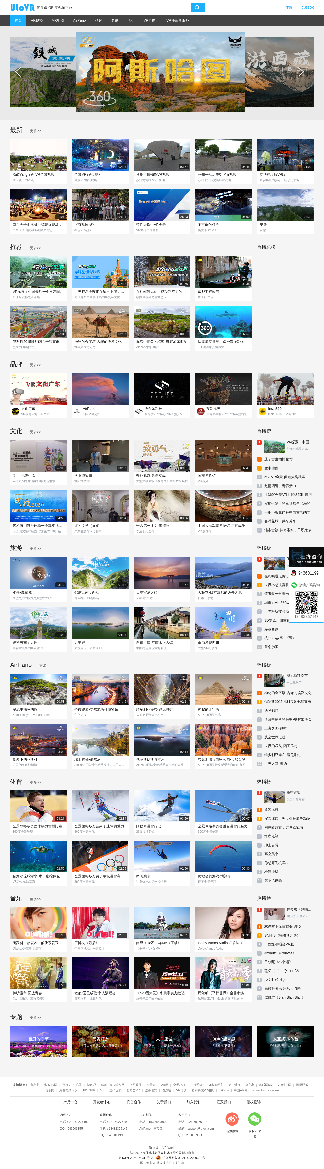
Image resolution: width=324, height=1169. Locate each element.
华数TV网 (50, 1085)
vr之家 (250, 1085)
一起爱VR (197, 1085)
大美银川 (81, 643)
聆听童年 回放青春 (27, 993)
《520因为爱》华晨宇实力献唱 (160, 993)
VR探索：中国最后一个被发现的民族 (38, 292)
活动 (130, 20)
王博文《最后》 (86, 943)
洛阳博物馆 (83, 476)
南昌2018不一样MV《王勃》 (158, 943)
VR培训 (181, 1090)
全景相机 (179, 1085)
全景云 (151, 1085)
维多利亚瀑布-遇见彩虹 (154, 709)
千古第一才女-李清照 (152, 526)
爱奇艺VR (133, 1090)
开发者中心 (102, 1102)
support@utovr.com (201, 1128)
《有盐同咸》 (85, 225)
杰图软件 (136, 1085)
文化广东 (28, 409)
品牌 (98, 20)
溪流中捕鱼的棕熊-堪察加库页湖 (161, 342)
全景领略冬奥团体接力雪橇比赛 (37, 826)
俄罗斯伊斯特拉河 (150, 759)
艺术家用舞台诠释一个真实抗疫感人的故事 (38, 526)
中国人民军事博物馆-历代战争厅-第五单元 (224, 526)
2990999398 (194, 1135)
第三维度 (234, 1085)
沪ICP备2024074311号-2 (136, 1158)
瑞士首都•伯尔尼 (87, 759)
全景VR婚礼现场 (87, 174)
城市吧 (91, 1085)
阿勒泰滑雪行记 (148, 826)
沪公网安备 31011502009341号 (180, 1158)
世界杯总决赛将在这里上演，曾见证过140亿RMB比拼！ (100, 292)
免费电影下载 (68, 1090)
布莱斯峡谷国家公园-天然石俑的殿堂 (224, 759)
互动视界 (213, 409)
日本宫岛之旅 (146, 592)
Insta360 (275, 409)
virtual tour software (265, 1090)
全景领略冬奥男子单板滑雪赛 (97, 876)
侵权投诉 (254, 1102)
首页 (18, 20)
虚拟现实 (115, 1090)
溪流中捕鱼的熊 (25, 709)
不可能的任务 (208, 225)
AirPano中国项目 (151, 1128)
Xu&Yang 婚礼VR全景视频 (33, 174)
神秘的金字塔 (208, 709)
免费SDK (307, 7)
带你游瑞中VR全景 (151, 225)
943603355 (75, 1128)
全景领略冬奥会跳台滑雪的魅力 (223, 826)
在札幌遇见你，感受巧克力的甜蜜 (162, 292)
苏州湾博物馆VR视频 (152, 174)
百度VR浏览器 (72, 1085)
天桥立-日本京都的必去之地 (220, 592)
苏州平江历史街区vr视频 (217, 174)
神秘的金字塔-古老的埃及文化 (98, 342)
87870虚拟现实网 (112, 1085)
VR (102, 1090)
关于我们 (164, 1102)
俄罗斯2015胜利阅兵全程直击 (36, 342)
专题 (114, 20)
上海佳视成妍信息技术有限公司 (160, 1153)
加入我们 (194, 1102)
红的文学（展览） (88, 526)
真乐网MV (266, 1085)
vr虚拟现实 (216, 1085)
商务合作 (134, 1102)
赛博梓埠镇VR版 (273, 174)
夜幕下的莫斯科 (25, 759)
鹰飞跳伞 (143, 876)
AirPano (79, 20)
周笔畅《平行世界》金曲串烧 (221, 993)
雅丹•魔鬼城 (22, 592)
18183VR (89, 1090)
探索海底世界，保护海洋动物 (221, 342)
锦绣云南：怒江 (86, 592)
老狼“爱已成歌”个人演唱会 (95, 993)
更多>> (35, 131)
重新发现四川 (208, 643)
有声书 (34, 1085)
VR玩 (164, 1085)
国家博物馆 (207, 476)
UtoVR (28, 8)
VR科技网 (284, 1085)
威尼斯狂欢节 (208, 292)
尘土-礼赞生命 (24, 476)
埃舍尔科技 (153, 409)
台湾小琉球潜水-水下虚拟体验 (36, 876)
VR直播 (149, 20)
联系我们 (224, 1102)
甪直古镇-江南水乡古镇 (154, 643)
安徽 (263, 225)
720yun (224, 1090)
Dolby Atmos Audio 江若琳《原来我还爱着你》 (224, 943)
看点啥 (166, 1090)
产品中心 (70, 1102)
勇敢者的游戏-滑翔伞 (214, 876)
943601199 (115, 1135)
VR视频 (37, 20)
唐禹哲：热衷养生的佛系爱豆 (36, 943)
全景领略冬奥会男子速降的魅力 (99, 826)
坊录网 (49, 1090)
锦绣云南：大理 (25, 643)
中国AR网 (240, 1090)
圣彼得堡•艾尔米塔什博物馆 (96, 709)
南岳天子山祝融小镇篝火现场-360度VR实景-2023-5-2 (38, 225)
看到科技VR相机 (203, 1090)
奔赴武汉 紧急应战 (151, 476)
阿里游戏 (302, 1085)
